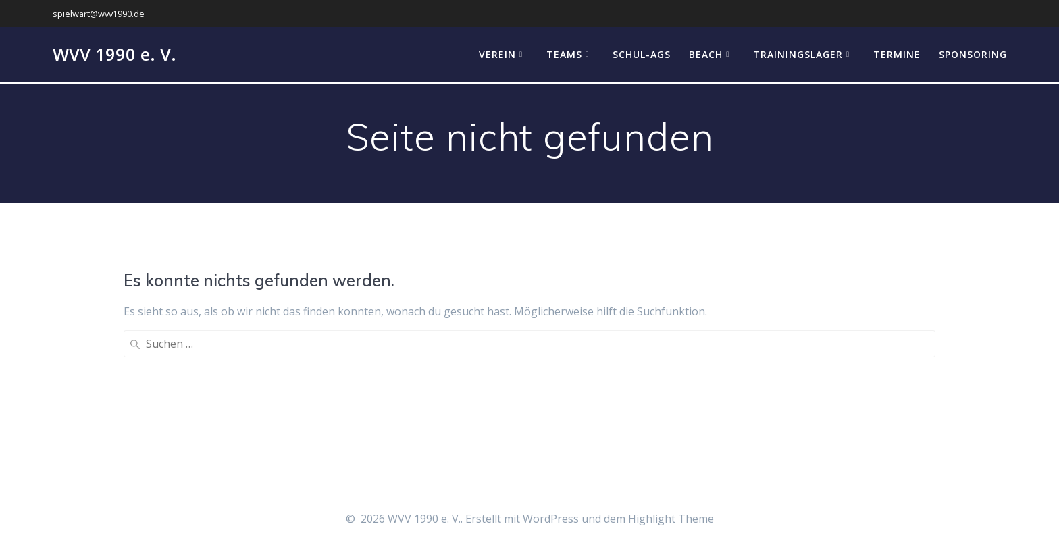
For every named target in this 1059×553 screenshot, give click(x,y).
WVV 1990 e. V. (114, 54)
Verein (497, 54)
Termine (897, 54)
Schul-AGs (642, 54)
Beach (706, 54)
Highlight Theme (671, 518)
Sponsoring (973, 54)
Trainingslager (798, 54)
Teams (564, 54)
